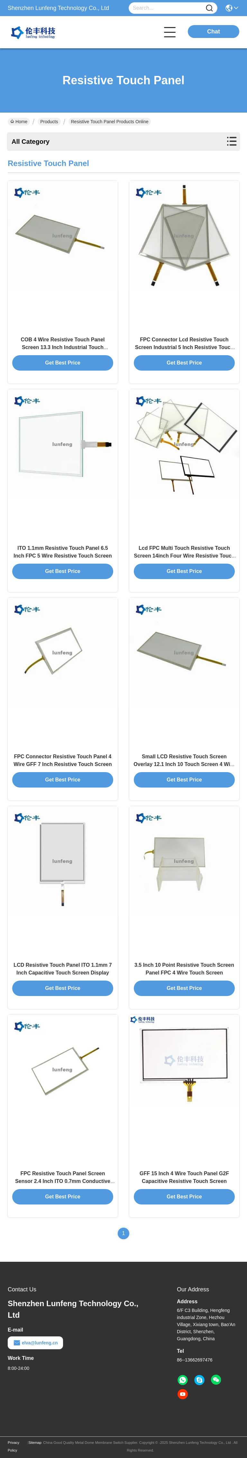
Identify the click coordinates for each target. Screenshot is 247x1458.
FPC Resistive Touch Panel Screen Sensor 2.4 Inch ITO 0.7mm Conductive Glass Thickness (62, 1181)
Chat (213, 31)
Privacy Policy (13, 1446)
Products (49, 121)
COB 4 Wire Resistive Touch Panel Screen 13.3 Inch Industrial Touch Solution (63, 347)
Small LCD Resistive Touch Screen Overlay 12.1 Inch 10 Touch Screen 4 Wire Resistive (184, 764)
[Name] (209, 8)
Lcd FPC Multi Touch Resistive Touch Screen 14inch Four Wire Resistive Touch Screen (184, 555)
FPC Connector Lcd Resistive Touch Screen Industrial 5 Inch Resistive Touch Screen (184, 347)
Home (18, 121)
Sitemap (34, 1442)
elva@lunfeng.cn (35, 1342)
